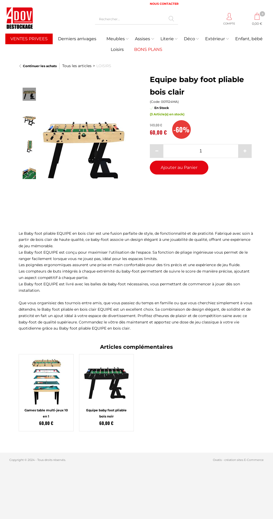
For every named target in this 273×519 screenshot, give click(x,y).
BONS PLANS (148, 49)
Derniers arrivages (77, 38)
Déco (189, 38)
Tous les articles (77, 65)
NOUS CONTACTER (164, 4)
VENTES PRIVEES (29, 38)
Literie (167, 38)
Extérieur (215, 38)
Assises (142, 38)
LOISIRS (103, 65)
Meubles (115, 38)
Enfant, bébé (249, 38)
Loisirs (117, 49)
